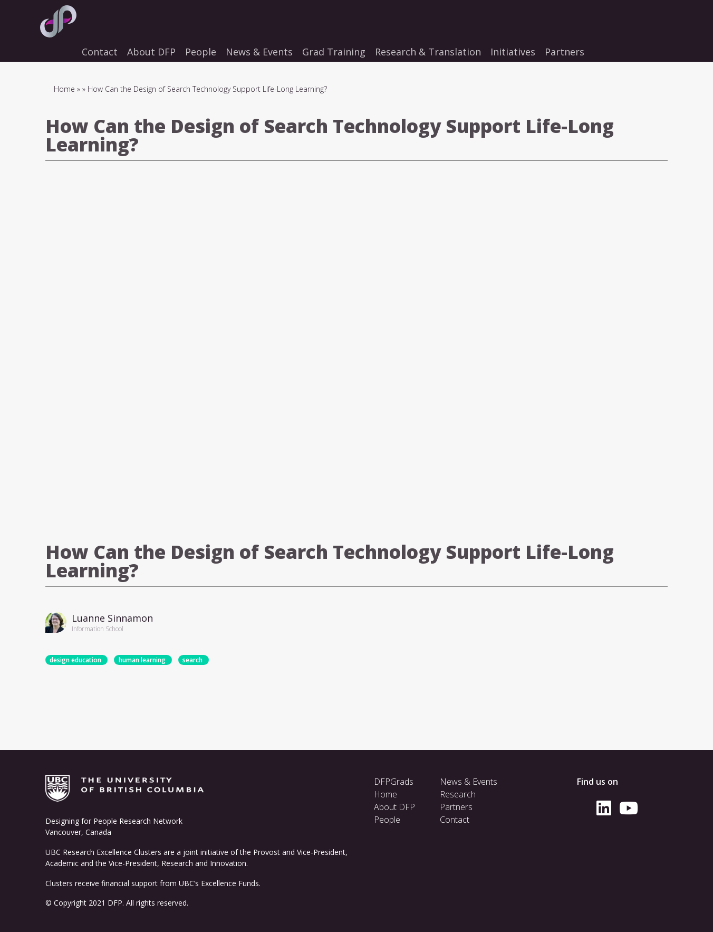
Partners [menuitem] (564, 51)
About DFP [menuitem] (151, 51)
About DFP (394, 807)
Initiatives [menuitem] (512, 51)
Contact (454, 819)
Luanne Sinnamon (112, 618)
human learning (142, 659)
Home (64, 89)
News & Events (468, 781)
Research (458, 794)
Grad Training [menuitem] (333, 51)
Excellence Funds (230, 883)
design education (75, 659)
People (387, 819)
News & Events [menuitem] (259, 51)
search (192, 659)
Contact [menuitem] (100, 51)
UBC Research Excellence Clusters (103, 852)
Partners (456, 807)
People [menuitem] (200, 51)
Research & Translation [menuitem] (428, 51)
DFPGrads (393, 781)
